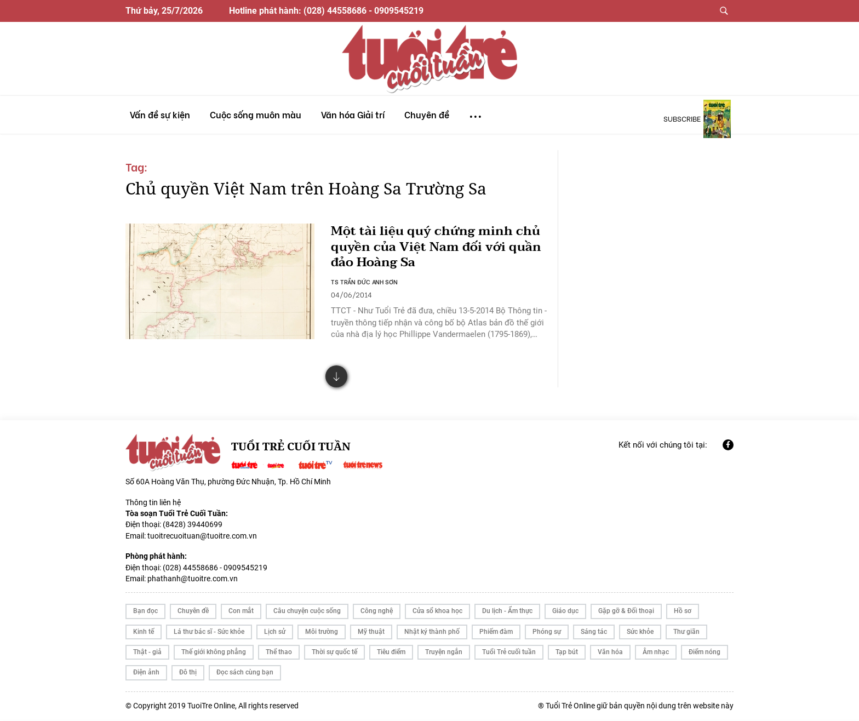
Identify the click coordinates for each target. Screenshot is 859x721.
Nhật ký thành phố (432, 633)
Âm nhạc (656, 653)
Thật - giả (147, 653)
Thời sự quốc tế (334, 653)
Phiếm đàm (496, 633)
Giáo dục (565, 613)
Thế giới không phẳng (213, 653)
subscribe (682, 118)
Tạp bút (567, 653)
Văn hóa (610, 653)
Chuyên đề (193, 613)
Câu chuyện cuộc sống (307, 613)
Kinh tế (143, 633)
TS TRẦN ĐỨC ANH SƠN (365, 282)
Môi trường (321, 633)
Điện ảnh (146, 674)
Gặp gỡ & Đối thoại (626, 613)
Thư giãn (686, 633)
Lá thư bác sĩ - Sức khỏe (209, 633)
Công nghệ (376, 613)
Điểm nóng (704, 653)
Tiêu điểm (391, 653)
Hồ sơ (682, 613)
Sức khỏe (640, 633)
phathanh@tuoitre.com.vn (192, 580)
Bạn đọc (145, 613)
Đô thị (188, 674)
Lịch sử (274, 633)
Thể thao (279, 653)
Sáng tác (594, 633)
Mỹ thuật (371, 633)
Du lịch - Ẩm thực (507, 613)
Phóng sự (546, 633)
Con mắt (241, 613)
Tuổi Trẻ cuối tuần (509, 653)
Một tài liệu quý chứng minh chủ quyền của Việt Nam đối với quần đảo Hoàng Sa (435, 247)
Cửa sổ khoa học (437, 613)
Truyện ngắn (443, 653)
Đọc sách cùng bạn (244, 674)
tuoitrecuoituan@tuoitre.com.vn (202, 537)
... (475, 111)
